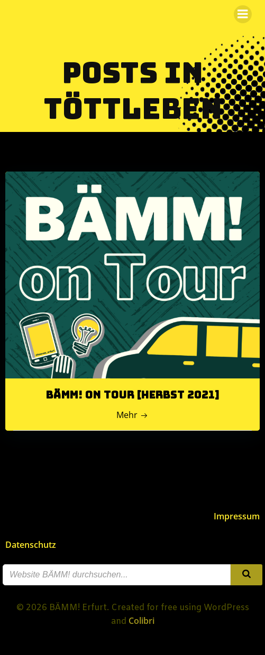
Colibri (141, 620)
